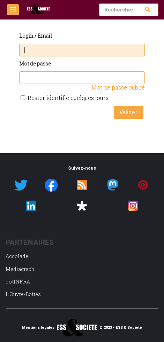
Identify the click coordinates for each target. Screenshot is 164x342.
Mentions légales (38, 328)
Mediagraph (20, 269)
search (147, 9)
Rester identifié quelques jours (68, 97)
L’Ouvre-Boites (23, 294)
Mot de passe (35, 64)
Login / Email (35, 36)
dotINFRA (18, 281)
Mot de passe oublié (118, 87)
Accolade (17, 256)
